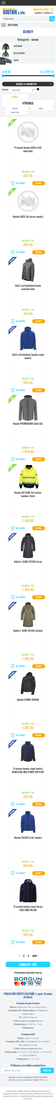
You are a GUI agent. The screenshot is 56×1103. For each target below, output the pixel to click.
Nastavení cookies (15, 1077)
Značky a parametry (26, 84)
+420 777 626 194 (30, 1017)
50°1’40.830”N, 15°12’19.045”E (37, 1041)
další (34, 955)
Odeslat (47, 1070)
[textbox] (28, 18)
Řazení (5, 90)
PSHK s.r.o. (43, 1080)
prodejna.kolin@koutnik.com (31, 1048)
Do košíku (20, 183)
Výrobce (14, 96)
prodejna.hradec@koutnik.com (31, 1021)
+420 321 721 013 (30, 1045)
